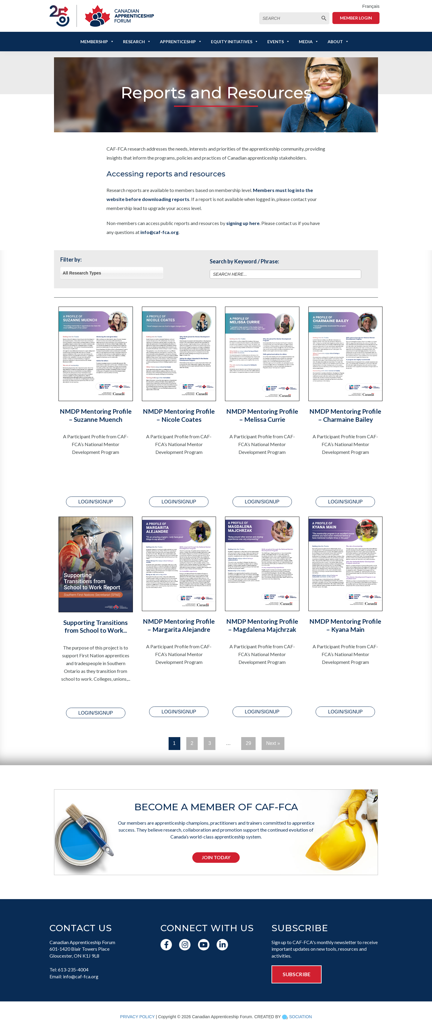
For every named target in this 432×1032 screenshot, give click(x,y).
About (338, 41)
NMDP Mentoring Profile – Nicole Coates (179, 415)
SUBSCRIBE (296, 974)
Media (309, 41)
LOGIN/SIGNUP (95, 501)
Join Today (216, 857)
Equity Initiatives (234, 41)
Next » (273, 743)
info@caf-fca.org (159, 232)
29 (248, 743)
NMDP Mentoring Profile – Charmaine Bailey (345, 415)
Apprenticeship (181, 41)
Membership (97, 41)
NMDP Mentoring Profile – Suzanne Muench (96, 415)
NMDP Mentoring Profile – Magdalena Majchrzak (262, 625)
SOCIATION (300, 1016)
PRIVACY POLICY (137, 1016)
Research (137, 41)
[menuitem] (371, 6)
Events (278, 41)
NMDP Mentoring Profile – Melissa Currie (262, 415)
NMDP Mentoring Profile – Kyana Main (345, 625)
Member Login (356, 17)
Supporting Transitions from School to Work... (95, 626)
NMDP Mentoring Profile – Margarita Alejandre (179, 625)
